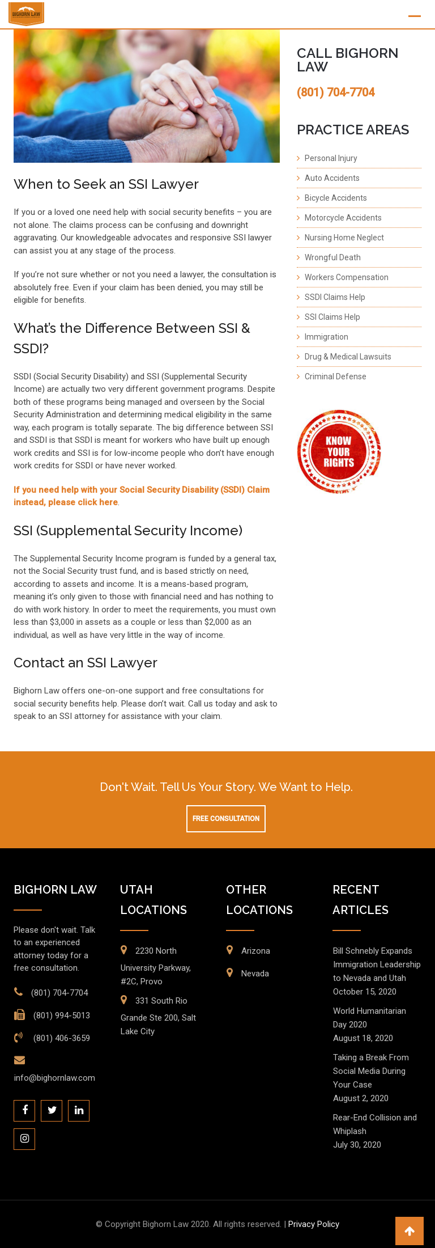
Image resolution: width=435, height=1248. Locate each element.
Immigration (326, 336)
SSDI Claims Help (335, 297)
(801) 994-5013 (61, 1015)
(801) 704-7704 (59, 993)
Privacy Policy (313, 1224)
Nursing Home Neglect (344, 237)
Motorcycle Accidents (343, 217)
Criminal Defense (335, 376)
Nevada (255, 973)
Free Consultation (226, 819)
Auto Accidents (332, 178)
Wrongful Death (333, 257)
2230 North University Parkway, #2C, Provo (156, 966)
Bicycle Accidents (336, 197)
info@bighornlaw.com (54, 1078)
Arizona (255, 951)
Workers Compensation (347, 277)
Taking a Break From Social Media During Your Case (371, 1071)
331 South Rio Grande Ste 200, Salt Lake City (158, 1016)
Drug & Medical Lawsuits (348, 356)
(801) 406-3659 (60, 1038)
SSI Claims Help (332, 316)
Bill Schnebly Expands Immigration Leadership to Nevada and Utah (377, 964)
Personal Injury (331, 158)
